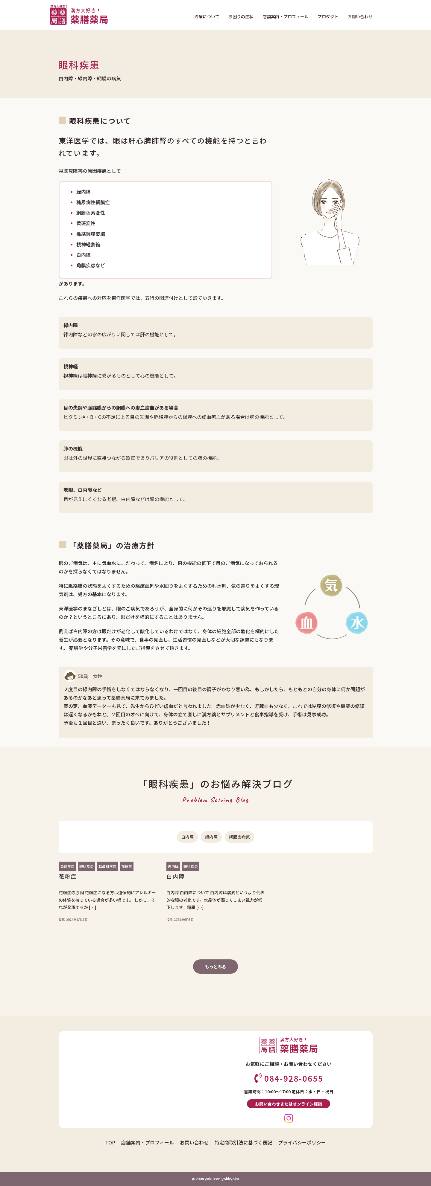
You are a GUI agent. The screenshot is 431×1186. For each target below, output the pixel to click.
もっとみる (215, 967)
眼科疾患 (86, 866)
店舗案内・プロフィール (285, 16)
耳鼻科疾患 (107, 866)
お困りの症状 (241, 16)
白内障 (187, 837)
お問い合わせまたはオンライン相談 (288, 1104)
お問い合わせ (360, 16)
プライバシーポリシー (302, 1142)
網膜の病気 (239, 837)
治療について (206, 16)
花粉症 (126, 866)
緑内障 (211, 837)
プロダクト (328, 16)
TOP (110, 1142)
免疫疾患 (67, 866)
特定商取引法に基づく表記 (243, 1142)
